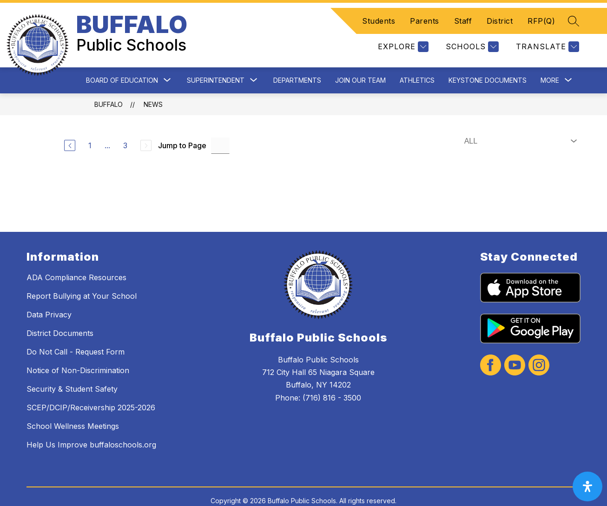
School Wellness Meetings (72, 410)
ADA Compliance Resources (76, 261)
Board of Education (122, 64)
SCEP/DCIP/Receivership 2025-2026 (90, 391)
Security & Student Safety (72, 373)
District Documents (59, 317)
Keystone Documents (488, 64)
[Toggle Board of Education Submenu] (167, 65)
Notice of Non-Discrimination (77, 354)
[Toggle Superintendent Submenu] (253, 65)
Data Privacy (49, 298)
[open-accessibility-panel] (587, 486)
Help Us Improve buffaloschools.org (91, 429)
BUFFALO (108, 88)
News (153, 88)
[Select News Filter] (519, 125)
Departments (297, 64)
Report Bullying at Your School (81, 280)
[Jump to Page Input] (220, 130)
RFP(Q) (541, 13)
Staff (463, 13)
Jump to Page (182, 130)
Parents (424, 13)
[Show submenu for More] (550, 64)
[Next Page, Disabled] (146, 130)
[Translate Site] (546, 39)
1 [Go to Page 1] (90, 130)
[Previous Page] (69, 130)
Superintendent (215, 64)
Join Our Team (360, 64)
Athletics (417, 64)
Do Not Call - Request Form (75, 336)
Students (378, 13)
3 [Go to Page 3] (125, 130)
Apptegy (323, 493)
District (500, 13)
